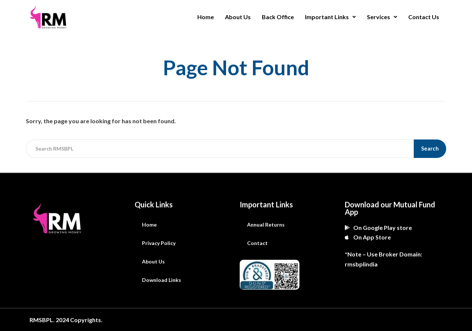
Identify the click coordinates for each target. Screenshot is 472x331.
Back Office (278, 16)
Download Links (161, 280)
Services (382, 16)
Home (205, 16)
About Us (238, 16)
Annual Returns (266, 224)
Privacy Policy (159, 243)
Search (430, 148)
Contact (257, 243)
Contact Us (423, 16)
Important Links (330, 16)
